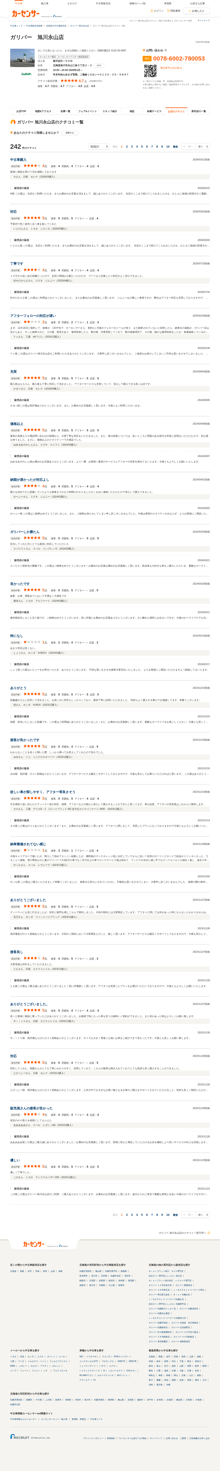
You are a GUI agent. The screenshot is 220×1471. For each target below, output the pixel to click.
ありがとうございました (28, 900)
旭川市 (92, 1285)
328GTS (121, 1361)
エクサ (112, 1366)
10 (168, 146)
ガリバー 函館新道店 (180, 1341)
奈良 (197, 1370)
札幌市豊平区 (111, 1271)
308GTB (132, 1361)
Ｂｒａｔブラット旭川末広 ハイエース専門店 (170, 1280)
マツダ (21, 1361)
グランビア (84, 1380)
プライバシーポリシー (93, 1438)
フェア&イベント (87, 111)
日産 (22, 1356)
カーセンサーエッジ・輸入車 (54, 1419)
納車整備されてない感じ (28, 844)
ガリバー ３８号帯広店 (159, 1290)
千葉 (181, 1361)
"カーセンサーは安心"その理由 (132, 1438)
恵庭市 (82, 1285)
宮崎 (151, 1385)
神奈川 (198, 1361)
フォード (24, 1370)
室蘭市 (29, 1400)
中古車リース (96, 1419)
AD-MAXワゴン (86, 1375)
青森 (22, 1271)
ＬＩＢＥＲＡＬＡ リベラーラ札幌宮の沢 (167, 1318)
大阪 (181, 1370)
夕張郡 (189, 1400)
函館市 (140, 1400)
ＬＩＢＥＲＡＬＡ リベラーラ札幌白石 (166, 1299)
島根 (168, 1375)
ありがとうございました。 (29, 1004)
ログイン (159, 10)
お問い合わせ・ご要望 (176, 1438)
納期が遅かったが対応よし (29, 479)
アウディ (44, 1366)
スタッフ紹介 (109, 111)
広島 (184, 1375)
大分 (204, 1380)
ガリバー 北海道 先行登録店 (184, 1323)
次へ (200, 146)
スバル (62, 1356)
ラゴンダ (106, 1356)
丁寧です (16, 263)
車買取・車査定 (79, 1419)
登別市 (127, 1276)
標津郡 (111, 1400)
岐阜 (197, 1366)
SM (80, 1356)
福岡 (174, 1380)
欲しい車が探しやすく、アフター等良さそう (42, 792)
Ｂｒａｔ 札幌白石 (181, 1294)
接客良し (16, 952)
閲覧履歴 (175, 10)
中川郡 (39, 1400)
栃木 (158, 1361)
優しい (15, 1160)
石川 (166, 1366)
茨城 (151, 1361)
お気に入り (198, 11)
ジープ (13, 1370)
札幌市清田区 (85, 1271)
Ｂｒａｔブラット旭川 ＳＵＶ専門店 (166, 1271)
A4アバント (122, 1375)
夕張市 (78, 1400)
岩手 (30, 1271)
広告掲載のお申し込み (199, 1438)
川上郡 (112, 1285)
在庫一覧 (65, 111)
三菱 (12, 1361)
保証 (132, 111)
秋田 (45, 1271)
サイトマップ (204, 20)
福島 (60, 1271)
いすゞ (46, 1370)
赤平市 (150, 1400)
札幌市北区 (116, 1276)
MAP (99, 65)
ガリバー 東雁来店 (183, 1285)
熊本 (197, 1380)
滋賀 (166, 1370)
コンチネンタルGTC (88, 1361)
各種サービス (154, 111)
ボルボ (34, 1366)
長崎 (189, 1380)
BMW (12, 1366)
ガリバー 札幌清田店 (188, 1309)
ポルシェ (56, 1366)
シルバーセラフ (115, 1370)
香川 (151, 1380)
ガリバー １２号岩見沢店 (160, 1285)
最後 (175, 147)
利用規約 (111, 1438)
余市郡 (160, 1400)
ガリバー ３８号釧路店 (159, 1337)
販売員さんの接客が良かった (31, 1108)
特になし (16, 636)
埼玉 (174, 1361)
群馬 (166, 1361)
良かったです (20, 584)
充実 (13, 371)
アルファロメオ (60, 1370)
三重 (158, 1370)
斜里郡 (102, 1280)
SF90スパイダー (121, 1356)
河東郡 (102, 1285)
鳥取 (160, 1375)
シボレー (23, 1366)
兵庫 (189, 1370)
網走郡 (179, 1400)
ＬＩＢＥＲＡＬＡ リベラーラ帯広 (189, 1290)
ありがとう (18, 688)
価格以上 (16, 424)
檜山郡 (98, 1271)
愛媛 (158, 1380)
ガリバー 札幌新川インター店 (162, 1309)
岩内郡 (121, 1280)
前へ (190, 146)
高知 (166, 1380)
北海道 (13, 1271)
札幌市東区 (99, 1400)
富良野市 (83, 1276)
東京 (189, 1361)
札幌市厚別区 (16, 1400)
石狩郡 (104, 1276)
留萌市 (121, 1285)
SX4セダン (131, 1370)
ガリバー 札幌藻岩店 (158, 1327)
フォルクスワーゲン (59, 1361)
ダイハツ (51, 1356)
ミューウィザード (87, 1366)
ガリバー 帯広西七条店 (159, 1294)
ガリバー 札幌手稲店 (158, 1323)
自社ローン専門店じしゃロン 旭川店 (165, 1276)
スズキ (40, 1356)
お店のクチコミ (176, 111)
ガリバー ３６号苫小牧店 (186, 1332)
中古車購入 (18, 159)
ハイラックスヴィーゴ (89, 1370)
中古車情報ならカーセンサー (23, 1419)
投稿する (70, 133)
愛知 (151, 1370)
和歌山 (152, 1375)
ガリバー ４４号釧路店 (183, 1337)
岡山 (176, 1375)
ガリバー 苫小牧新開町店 (160, 1332)
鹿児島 (159, 1385)
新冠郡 (131, 1280)
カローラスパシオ (105, 1375)
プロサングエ (108, 1361)
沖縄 (168, 1385)
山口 (191, 1375)
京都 (174, 1370)
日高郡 (92, 1280)
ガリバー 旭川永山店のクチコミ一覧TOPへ (182, 1233)
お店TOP (21, 111)
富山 (158, 1366)
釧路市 (82, 1280)
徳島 (199, 1375)
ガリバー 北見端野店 (180, 1327)
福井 (174, 1366)
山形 (53, 1271)
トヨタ (13, 1356)
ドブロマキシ (92, 1356)
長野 (189, 1366)
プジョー (36, 1370)
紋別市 (112, 1280)
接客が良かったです (25, 740)
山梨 (181, 1366)
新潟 (151, 1366)
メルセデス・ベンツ (37, 1361)
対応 (13, 211)
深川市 (94, 1276)
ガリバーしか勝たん (25, 532)
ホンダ (31, 1356)
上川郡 (48, 1400)
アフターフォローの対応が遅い (33, 316)
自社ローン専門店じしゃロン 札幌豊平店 (167, 1304)
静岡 (204, 1366)
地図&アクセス (43, 111)
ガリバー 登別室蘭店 (158, 1341)
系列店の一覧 (198, 111)
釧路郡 (124, 1271)
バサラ (102, 1366)
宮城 (37, 1271)
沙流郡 (169, 1400)
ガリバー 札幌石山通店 (159, 1313)
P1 (94, 1380)
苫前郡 (131, 1400)
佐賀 (181, 1380)
